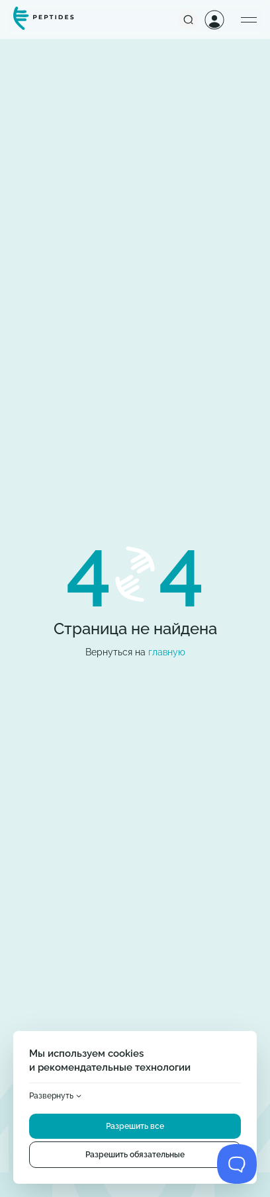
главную (166, 652)
